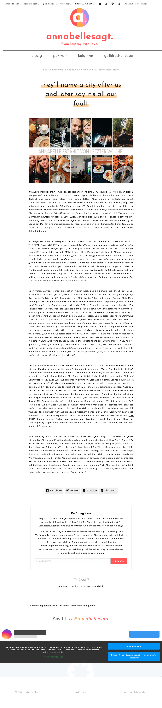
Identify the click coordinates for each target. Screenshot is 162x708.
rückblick (98, 586)
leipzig (36, 56)
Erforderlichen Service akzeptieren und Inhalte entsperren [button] (133, 656)
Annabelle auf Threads (136, 4)
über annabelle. (31, 4)
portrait (60, 56)
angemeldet (46, 605)
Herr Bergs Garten (119, 440)
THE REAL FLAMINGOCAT (42, 245)
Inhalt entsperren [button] (133, 646)
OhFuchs (38, 692)
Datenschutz (139, 692)
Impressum (127, 692)
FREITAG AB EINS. (84, 4)
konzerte (80, 586)
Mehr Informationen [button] (53, 657)
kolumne (85, 56)
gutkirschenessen (119, 56)
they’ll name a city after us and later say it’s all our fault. (81, 94)
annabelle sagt (11, 4)
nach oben (80, 692)
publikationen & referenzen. (57, 4)
